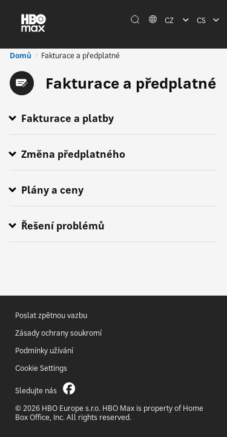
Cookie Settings (41, 368)
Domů (20, 55)
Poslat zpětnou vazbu (51, 315)
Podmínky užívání (44, 350)
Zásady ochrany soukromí (58, 333)
